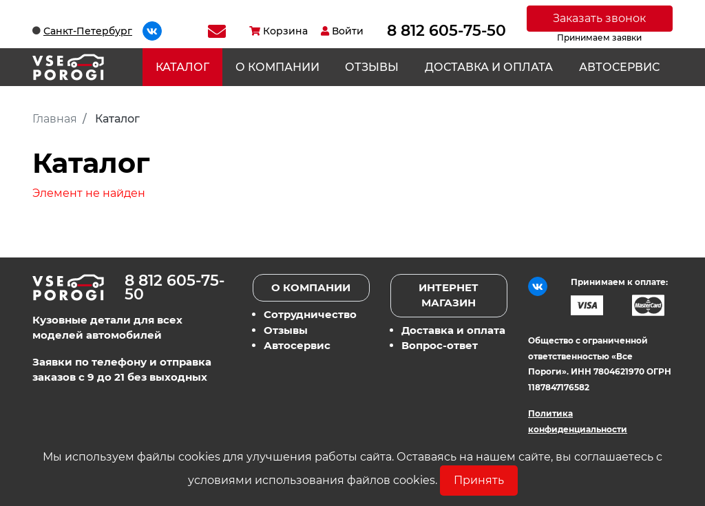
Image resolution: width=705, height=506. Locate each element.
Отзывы (372, 67)
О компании (277, 67)
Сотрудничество (310, 314)
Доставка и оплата (489, 67)
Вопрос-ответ (439, 345)
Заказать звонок (599, 18)
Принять (479, 480)
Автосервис (619, 67)
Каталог (182, 67)
